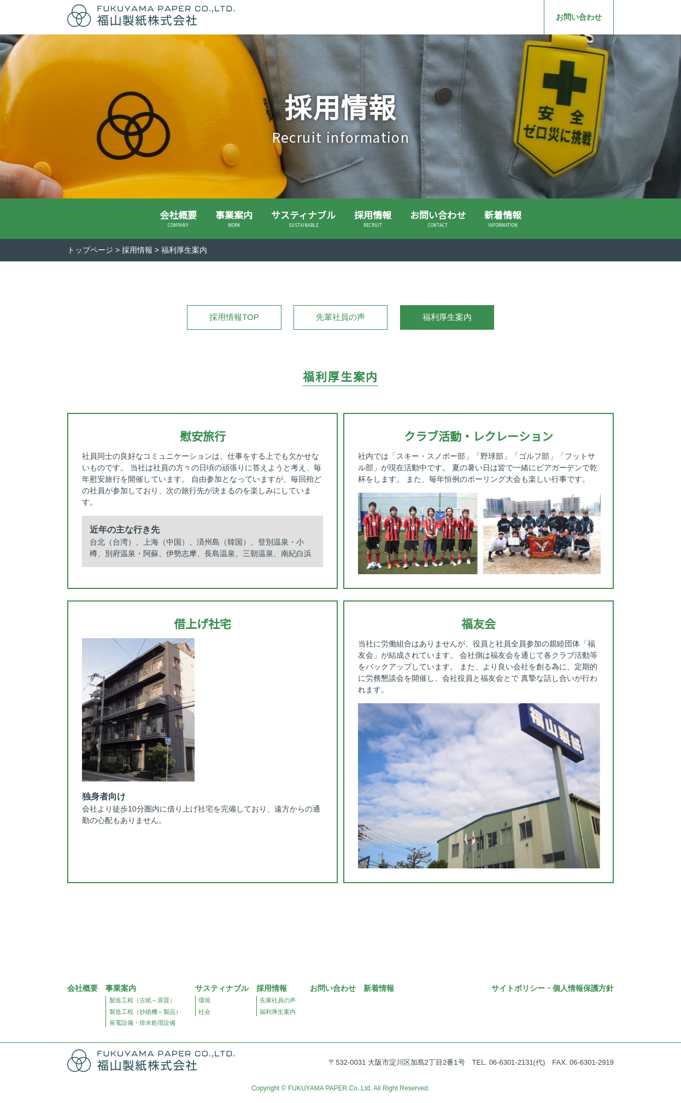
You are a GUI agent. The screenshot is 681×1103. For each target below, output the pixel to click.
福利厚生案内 (278, 1011)
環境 (204, 1000)
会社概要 (178, 218)
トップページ (90, 250)
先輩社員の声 (340, 317)
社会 (204, 1011)
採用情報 (372, 218)
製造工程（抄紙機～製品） (145, 1011)
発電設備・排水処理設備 (142, 1022)
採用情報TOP (234, 317)
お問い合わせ (579, 17)
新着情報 (502, 218)
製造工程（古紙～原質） (142, 1000)
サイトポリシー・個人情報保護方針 (552, 988)
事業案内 (234, 218)
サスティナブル (303, 218)
